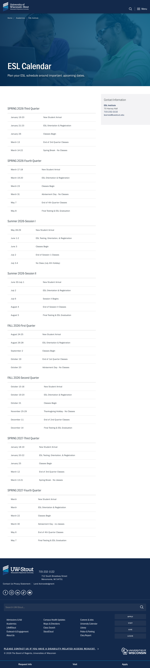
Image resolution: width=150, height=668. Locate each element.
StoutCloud (48, 633)
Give (130, 632)
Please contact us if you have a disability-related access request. (50, 650)
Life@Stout (11, 629)
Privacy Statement (22, 585)
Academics (20, 18)
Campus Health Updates (55, 621)
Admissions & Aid (15, 621)
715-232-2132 (111, 111)
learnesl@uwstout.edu (114, 114)
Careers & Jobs (87, 621)
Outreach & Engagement (18, 633)
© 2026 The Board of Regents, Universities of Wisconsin (30, 655)
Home (10, 18)
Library (83, 629)
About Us (11, 637)
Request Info (25, 664)
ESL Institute (33, 18)
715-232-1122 (49, 573)
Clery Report (86, 637)
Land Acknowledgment (43, 585)
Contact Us (8, 585)
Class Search (49, 629)
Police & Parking (88, 633)
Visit (130, 625)
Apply (130, 619)
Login (130, 638)
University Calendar (89, 625)
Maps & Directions (52, 625)
